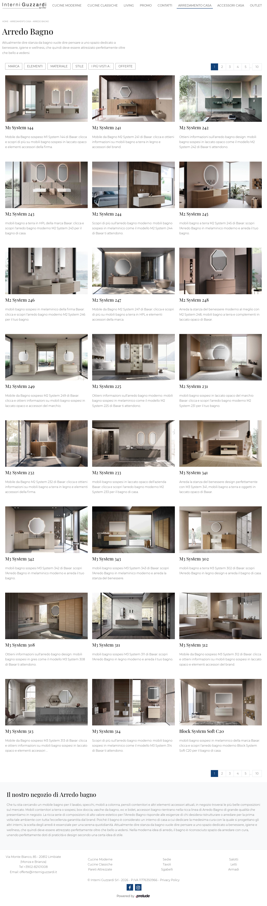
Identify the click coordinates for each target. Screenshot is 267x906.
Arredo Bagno (41, 21)
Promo (146, 5)
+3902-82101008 (36, 867)
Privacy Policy (169, 880)
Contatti (165, 5)
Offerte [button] (125, 66)
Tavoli (167, 864)
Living (129, 5)
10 (257, 67)
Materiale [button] (59, 66)
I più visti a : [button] (101, 66)
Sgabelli (167, 869)
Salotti (233, 859)
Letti (233, 864)
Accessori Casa (230, 5)
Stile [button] (79, 66)
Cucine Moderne (67, 5)
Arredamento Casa (194, 5)
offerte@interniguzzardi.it (38, 872)
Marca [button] (13, 66)
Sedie (167, 859)
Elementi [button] (35, 66)
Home (5, 21)
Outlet (256, 5)
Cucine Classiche (103, 5)
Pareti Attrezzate (100, 869)
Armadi (233, 869)
